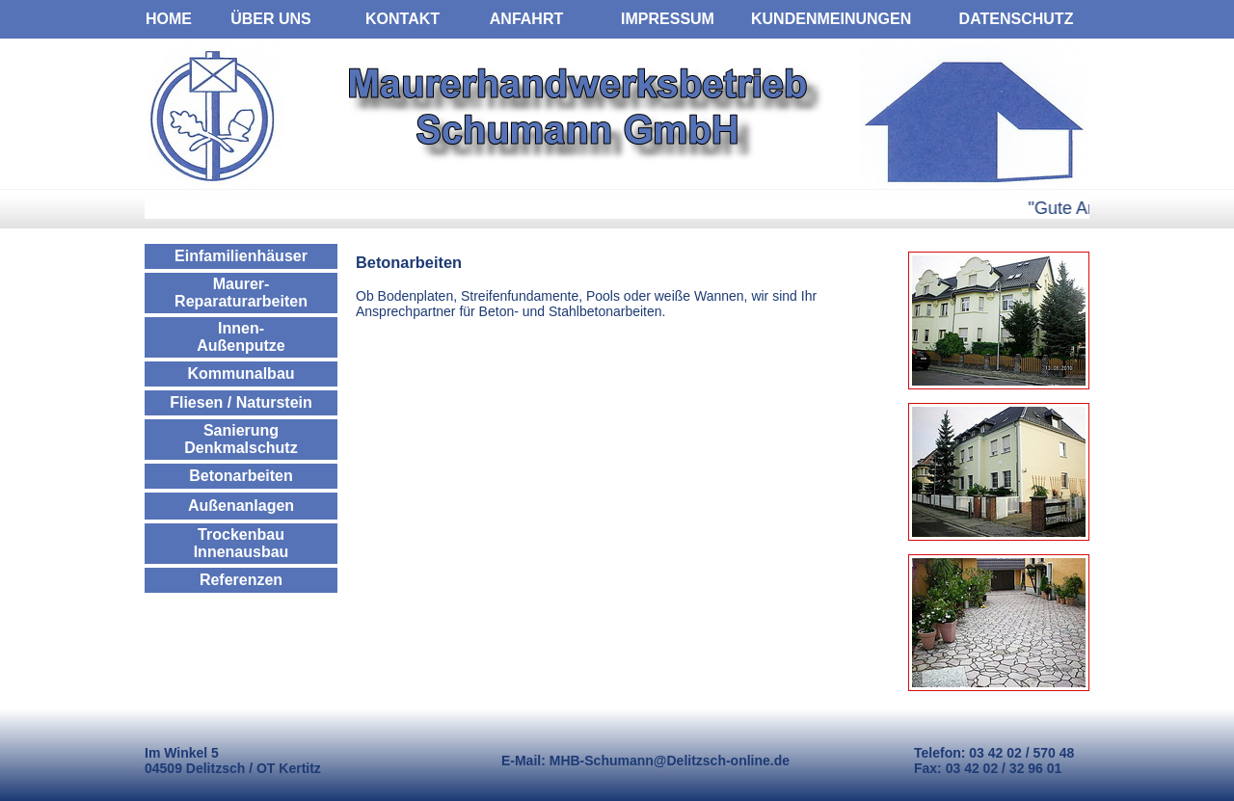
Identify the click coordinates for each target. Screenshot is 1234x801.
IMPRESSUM (667, 19)
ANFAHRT (526, 19)
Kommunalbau (240, 373)
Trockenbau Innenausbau (241, 543)
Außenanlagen (241, 505)
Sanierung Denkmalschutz (240, 439)
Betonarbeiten (241, 475)
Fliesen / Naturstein (241, 402)
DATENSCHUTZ (1016, 19)
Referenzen (241, 580)
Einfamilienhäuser (241, 256)
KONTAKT (402, 19)
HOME (169, 19)
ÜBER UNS (270, 19)
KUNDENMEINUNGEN (831, 19)
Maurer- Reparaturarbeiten (241, 292)
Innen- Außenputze (241, 337)
